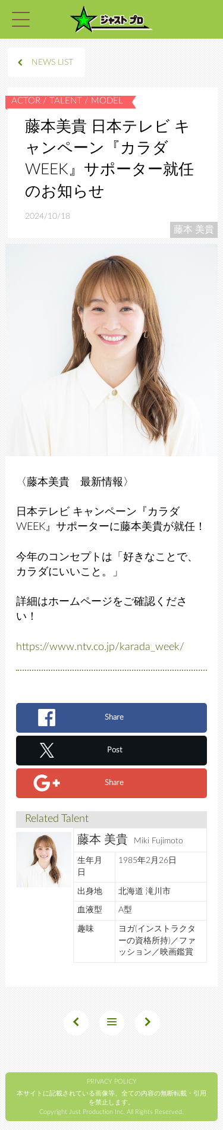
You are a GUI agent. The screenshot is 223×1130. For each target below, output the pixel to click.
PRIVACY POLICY (112, 1081)
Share (114, 717)
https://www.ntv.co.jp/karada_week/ (100, 647)
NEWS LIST (52, 62)
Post (114, 750)
